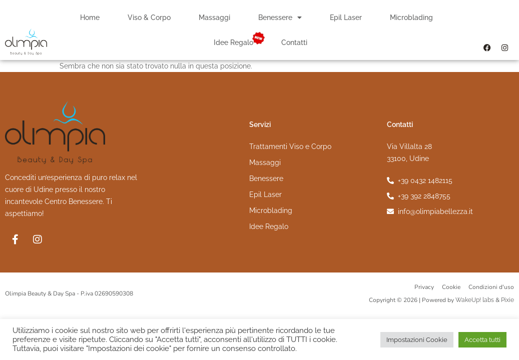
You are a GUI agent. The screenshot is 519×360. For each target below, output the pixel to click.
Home (90, 18)
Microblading (411, 18)
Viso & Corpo (149, 18)
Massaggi (214, 18)
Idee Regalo (233, 42)
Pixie (507, 300)
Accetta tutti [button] (482, 340)
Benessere (280, 17)
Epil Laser (346, 18)
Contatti (294, 42)
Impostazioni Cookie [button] (416, 340)
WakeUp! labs (474, 300)
